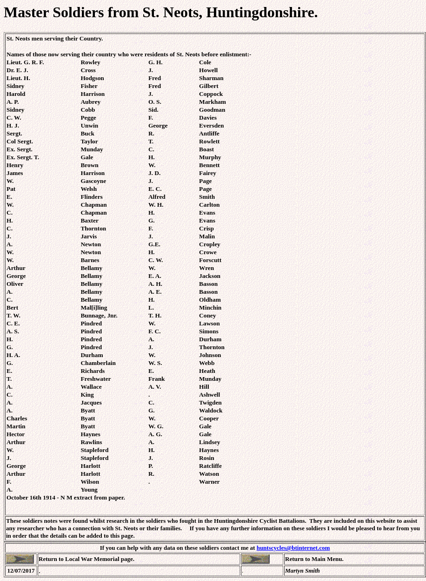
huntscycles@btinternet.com (293, 547)
